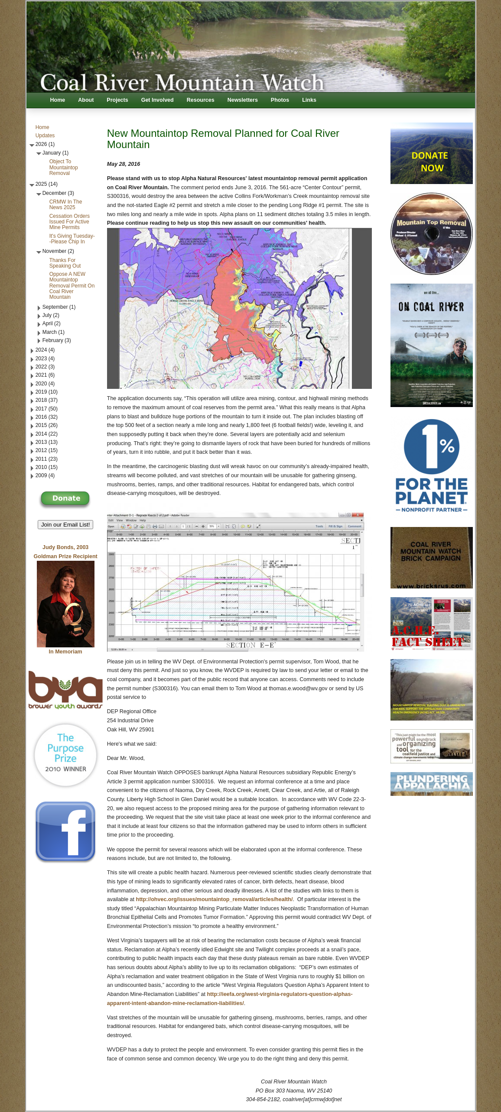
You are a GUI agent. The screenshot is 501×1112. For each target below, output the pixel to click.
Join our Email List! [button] (65, 524)
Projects (117, 100)
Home (57, 100)
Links (309, 100)
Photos (280, 100)
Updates (45, 136)
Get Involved (157, 100)
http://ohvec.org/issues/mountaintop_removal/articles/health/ (214, 899)
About (86, 100)
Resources (201, 100)
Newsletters (243, 100)
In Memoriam (65, 652)
